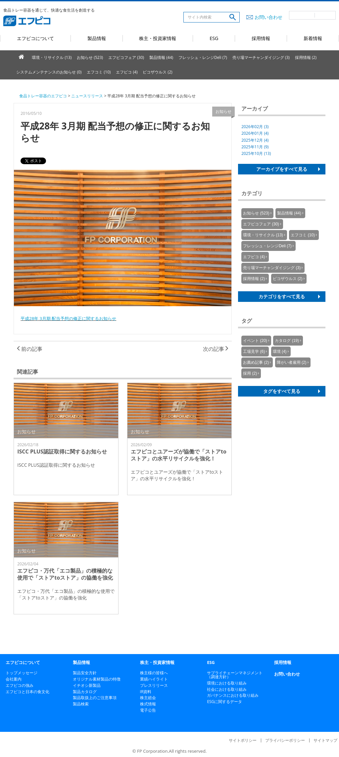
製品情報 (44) (161, 57)
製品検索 (81, 704)
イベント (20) (255, 340)
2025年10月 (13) (256, 153)
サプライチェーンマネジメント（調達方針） (235, 675)
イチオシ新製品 (87, 685)
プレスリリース (154, 685)
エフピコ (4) (126, 72)
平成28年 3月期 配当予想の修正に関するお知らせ (68, 318)
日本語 (302, 15)
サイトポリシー (243, 740)
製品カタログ (85, 691)
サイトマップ (325, 740)
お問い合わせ (268, 17)
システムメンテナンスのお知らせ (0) (48, 72)
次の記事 (215, 349)
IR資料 (146, 691)
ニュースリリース (87, 96)
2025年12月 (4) (254, 140)
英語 (325, 15)
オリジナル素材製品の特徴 (97, 679)
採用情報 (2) (305, 57)
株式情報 (148, 704)
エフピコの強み (19, 685)
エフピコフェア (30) (126, 57)
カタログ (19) (287, 340)
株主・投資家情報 (157, 38)
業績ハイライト (154, 679)
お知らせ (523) (90, 57)
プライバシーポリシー (285, 740)
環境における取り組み (227, 683)
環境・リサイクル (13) (52, 57)
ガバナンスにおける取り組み (233, 695)
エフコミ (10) (99, 72)
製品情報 (96, 38)
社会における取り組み (227, 689)
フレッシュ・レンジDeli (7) (202, 57)
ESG (214, 38)
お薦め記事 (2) (256, 362)
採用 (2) (250, 373)
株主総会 (148, 697)
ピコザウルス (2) (157, 72)
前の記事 (29, 349)
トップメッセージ (21, 673)
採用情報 (261, 38)
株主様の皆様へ (154, 673)
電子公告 (148, 710)
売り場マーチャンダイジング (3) (261, 57)
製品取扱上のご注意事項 (95, 697)
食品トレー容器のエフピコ (43, 96)
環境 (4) (280, 351)
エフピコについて (35, 38)
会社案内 (14, 679)
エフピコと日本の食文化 (27, 691)
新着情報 (313, 38)
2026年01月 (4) (254, 133)
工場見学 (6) (254, 351)
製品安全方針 (85, 673)
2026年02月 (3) (254, 126)
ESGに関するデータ (224, 701)
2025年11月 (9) (254, 147)
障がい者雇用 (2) (292, 362)
